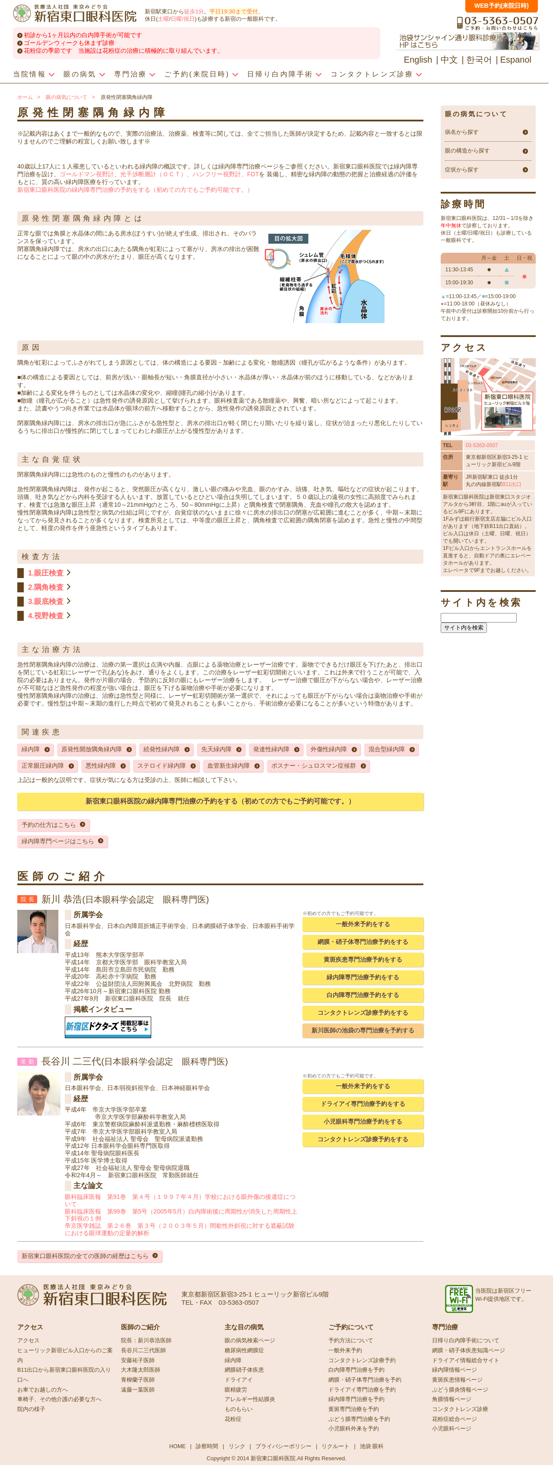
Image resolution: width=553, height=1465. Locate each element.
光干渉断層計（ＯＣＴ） (153, 174)
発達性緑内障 (271, 749)
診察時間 (207, 1446)
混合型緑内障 (387, 749)
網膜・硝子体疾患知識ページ (468, 1350)
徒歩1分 (194, 11)
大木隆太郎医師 (140, 1370)
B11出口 (511, 484)
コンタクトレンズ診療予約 (362, 1360)
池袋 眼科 (372, 1446)
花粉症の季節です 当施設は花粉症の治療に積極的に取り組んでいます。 (123, 50)
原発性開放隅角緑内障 (91, 749)
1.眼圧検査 (46, 573)
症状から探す (462, 170)
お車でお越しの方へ (42, 1390)
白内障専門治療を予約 (356, 1370)
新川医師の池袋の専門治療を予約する (362, 1030)
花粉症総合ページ (454, 1419)
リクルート (335, 1446)
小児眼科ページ (451, 1429)
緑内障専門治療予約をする (363, 977)
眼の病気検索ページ (250, 1341)
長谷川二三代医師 (143, 1350)
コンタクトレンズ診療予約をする (363, 1012)
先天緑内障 (216, 749)
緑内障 (31, 749)
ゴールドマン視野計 (87, 174)
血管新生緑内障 (228, 765)
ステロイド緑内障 (161, 765)
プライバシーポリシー (283, 1446)
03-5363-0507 (482, 445)
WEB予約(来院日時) (501, 5)
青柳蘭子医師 (138, 1380)
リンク (237, 1446)
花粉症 (233, 1419)
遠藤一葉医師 (138, 1390)
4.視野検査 (46, 616)
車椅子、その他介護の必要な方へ (59, 1399)
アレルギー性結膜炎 (250, 1399)
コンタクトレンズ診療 (460, 1409)
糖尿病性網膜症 (244, 1350)
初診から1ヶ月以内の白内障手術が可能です (83, 35)
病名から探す (462, 132)
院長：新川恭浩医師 (146, 1341)
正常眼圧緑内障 (43, 765)
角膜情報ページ (451, 1399)
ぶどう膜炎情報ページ (460, 1390)
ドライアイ (239, 1380)
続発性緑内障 (161, 749)
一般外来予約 (345, 1350)
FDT (253, 174)
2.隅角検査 (46, 587)
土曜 (163, 19)
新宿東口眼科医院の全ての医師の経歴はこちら (85, 1255)
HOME (177, 1446)
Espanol (515, 59)
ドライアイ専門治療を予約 (362, 1390)
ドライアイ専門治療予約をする (363, 1103)
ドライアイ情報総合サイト (465, 1360)
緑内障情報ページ (454, 1370)
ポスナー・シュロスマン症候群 (313, 765)
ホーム (25, 97)
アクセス (28, 1341)
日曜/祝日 (183, 19)
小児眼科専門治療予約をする (363, 1121)
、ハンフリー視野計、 (217, 174)
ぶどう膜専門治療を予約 (359, 1419)
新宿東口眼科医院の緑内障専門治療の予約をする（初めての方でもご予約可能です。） (135, 189)
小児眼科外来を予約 (353, 1429)
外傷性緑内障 (329, 749)
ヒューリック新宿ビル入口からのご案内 (65, 1355)
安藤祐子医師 (138, 1360)
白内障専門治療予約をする (363, 994)
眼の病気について (66, 97)
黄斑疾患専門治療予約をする (363, 959)
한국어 (479, 59)
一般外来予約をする (363, 924)
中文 (449, 59)
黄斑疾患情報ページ (457, 1380)
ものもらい (239, 1409)
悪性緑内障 (101, 765)
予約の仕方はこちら (49, 824)
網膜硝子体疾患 (244, 1370)
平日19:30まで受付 (233, 11)
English (418, 59)
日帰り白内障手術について (465, 1341)
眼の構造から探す (467, 151)
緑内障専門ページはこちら (58, 841)
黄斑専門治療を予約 (353, 1409)
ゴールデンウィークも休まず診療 (69, 42)
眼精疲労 (236, 1390)
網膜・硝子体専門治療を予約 (364, 1380)
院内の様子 (31, 1409)
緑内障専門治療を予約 (356, 1399)
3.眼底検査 (46, 601)
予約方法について (350, 1341)
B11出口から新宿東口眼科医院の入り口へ (64, 1375)
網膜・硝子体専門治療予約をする (363, 941)
